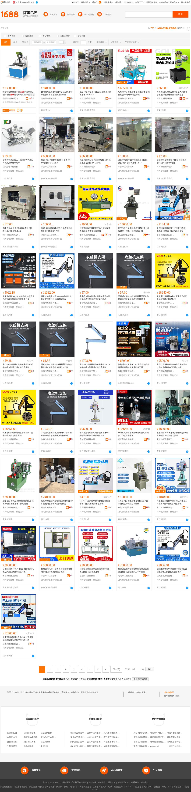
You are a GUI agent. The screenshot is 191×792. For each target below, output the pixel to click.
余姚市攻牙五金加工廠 (96, 737)
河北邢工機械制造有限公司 (127, 576)
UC (150, 787)
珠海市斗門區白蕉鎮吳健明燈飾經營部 (166, 733)
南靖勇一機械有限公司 (50, 98)
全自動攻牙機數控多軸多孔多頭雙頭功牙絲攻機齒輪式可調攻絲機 (172, 365)
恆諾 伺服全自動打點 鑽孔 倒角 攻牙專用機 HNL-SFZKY (56, 161)
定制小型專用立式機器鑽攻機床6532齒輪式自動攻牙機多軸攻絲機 (95, 434)
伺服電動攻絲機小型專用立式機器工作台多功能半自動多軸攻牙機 (172, 502)
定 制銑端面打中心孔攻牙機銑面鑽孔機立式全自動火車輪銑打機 (18, 570)
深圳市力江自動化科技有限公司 (50, 576)
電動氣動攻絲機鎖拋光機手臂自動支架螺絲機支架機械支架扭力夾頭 (95, 365)
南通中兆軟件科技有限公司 (145, 746)
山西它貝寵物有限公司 (143, 742)
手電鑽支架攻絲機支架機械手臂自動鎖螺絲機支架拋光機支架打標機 (95, 297)
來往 (164, 787)
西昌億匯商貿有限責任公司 (161, 737)
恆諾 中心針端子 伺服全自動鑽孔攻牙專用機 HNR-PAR (95, 93)
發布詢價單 (169, 692)
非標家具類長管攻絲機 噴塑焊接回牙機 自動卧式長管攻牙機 (95, 570)
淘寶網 (59, 787)
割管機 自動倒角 (31, 737)
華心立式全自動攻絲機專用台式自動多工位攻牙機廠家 (133, 434)
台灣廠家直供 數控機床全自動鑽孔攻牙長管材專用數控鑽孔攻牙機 (56, 93)
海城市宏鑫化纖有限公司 (177, 733)
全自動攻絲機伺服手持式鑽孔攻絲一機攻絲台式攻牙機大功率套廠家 (172, 229)
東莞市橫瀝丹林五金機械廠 (165, 439)
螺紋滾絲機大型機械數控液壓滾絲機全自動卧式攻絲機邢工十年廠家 (133, 570)
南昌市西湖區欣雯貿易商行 (50, 371)
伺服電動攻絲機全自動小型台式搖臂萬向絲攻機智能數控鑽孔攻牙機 (18, 638)
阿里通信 (137, 787)
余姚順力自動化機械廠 (127, 98)
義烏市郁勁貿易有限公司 (11, 439)
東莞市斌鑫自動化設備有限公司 (11, 507)
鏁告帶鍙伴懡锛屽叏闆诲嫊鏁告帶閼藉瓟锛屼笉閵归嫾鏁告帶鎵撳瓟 (18, 93)
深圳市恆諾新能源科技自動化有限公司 (88, 98)
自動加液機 (45, 742)
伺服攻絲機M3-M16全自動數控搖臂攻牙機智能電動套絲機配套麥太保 (18, 297)
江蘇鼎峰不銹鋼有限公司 (11, 167)
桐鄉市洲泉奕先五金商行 (165, 303)
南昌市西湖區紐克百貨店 (165, 235)
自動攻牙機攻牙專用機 (145, 692)
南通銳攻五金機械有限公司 (88, 576)
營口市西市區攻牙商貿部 (114, 737)
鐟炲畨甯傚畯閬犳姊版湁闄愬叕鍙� (11, 98)
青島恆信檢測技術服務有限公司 (163, 742)
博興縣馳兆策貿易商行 (11, 303)
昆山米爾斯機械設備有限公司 (88, 507)
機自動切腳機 (29, 742)
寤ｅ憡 (32, 95)
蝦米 (110, 787)
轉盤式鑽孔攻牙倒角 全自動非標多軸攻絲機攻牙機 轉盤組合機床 (56, 570)
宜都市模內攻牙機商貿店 (97, 733)
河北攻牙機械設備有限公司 (81, 737)
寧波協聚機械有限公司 (88, 439)
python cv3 (154, 746)
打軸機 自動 (12, 742)
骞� (31, 98)
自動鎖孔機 (12, 733)
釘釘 (170, 787)
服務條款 (102, 782)
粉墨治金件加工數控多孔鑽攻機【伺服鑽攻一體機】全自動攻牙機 (133, 229)
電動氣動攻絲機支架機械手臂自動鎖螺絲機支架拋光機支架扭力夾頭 (18, 365)
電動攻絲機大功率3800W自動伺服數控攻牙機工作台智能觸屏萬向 (56, 297)
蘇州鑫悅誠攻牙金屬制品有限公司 (84, 742)
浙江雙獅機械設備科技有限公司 (165, 371)
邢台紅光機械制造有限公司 (50, 507)
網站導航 (145, 782)
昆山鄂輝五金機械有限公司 (127, 235)
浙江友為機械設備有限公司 (165, 507)
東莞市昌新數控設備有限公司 (88, 235)
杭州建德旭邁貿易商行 (165, 576)
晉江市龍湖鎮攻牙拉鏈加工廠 (99, 742)
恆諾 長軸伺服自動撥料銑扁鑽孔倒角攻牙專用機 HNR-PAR (56, 229)
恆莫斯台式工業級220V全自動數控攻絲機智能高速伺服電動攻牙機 (133, 365)
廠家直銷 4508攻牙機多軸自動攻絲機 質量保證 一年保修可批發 (172, 434)
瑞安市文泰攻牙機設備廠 (80, 733)
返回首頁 (127, 679)
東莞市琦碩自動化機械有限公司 (127, 507)
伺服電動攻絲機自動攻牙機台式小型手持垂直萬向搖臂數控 (172, 297)
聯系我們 (135, 782)
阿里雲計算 (119, 787)
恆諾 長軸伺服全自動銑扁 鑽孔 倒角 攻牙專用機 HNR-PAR (18, 229)
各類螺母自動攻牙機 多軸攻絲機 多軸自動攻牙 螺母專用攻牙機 (134, 93)
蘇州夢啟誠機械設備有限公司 (11, 644)
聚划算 (73, 787)
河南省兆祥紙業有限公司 (144, 737)
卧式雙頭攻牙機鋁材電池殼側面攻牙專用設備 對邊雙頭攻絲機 (95, 229)
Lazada (95, 789)
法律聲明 (92, 782)
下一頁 (116, 669)
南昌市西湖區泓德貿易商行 (11, 371)
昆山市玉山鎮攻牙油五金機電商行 (84, 746)
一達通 (186, 787)
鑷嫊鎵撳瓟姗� (25, 102)
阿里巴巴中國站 (36, 787)
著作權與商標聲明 (79, 782)
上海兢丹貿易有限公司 (176, 746)
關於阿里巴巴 (123, 782)
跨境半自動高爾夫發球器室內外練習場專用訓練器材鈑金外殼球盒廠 (172, 93)
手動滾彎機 (12, 746)
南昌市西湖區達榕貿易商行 (88, 303)
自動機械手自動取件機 (50, 737)
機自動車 (44, 746)
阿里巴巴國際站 (20, 787)
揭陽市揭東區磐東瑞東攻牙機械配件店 (120, 746)
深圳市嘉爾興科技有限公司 (165, 98)
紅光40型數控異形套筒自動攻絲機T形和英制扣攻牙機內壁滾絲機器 (57, 502)
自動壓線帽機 (29, 733)
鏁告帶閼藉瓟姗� (10, 102)
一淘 (79, 787)
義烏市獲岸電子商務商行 (88, 371)
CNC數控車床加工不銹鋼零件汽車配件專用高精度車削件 (18, 161)
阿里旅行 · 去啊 (90, 787)
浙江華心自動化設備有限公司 (127, 439)
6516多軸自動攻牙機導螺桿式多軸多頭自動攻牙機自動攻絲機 (133, 502)
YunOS (129, 787)
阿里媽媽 (102, 787)
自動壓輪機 (12, 737)
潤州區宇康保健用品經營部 (178, 742)
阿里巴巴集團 (6, 787)
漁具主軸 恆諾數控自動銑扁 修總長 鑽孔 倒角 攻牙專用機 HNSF (133, 161)
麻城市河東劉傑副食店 (143, 733)
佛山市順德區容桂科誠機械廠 (11, 576)
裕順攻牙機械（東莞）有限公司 (117, 742)
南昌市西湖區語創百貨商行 (127, 303)
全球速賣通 (49, 787)
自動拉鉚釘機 (46, 733)
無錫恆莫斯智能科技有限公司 (127, 371)
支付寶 (157, 787)
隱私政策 (112, 782)
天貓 (66, 787)
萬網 (145, 787)
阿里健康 (177, 787)
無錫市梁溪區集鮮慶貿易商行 (50, 439)
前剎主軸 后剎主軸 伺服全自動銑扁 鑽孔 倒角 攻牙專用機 (171, 161)
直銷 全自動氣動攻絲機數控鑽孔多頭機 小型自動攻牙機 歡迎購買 (18, 502)
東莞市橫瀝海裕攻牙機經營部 (116, 733)
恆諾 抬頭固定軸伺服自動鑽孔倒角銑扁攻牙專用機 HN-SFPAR (95, 161)
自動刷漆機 (28, 746)
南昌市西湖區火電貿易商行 (50, 303)
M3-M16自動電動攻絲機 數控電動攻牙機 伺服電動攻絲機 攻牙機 (95, 502)
